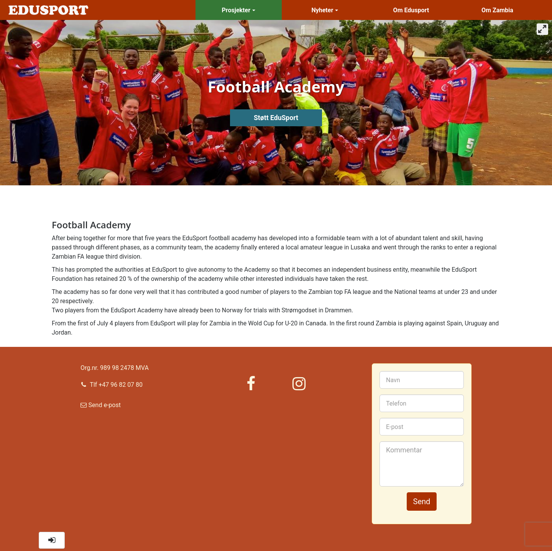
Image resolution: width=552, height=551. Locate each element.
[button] (52, 540)
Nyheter (324, 10)
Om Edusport (411, 10)
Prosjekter (238, 10)
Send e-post (100, 407)
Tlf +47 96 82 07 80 (111, 384)
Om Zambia (497, 10)
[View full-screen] (542, 29)
